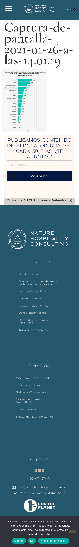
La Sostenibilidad (26, 409)
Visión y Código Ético (33, 291)
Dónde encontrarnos (32, 312)
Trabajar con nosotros (33, 330)
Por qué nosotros (30, 298)
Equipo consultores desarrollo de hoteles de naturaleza (38, 283)
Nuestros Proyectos (31, 274)
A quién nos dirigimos (33, 305)
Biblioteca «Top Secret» (30, 392)
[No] (72, 531)
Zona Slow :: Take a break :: (33, 378)
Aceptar (19, 540)
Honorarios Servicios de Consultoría (34, 321)
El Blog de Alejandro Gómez (34, 416)
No (32, 540)
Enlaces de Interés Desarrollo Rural (27, 401)
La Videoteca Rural (28, 385)
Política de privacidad (53, 540)
